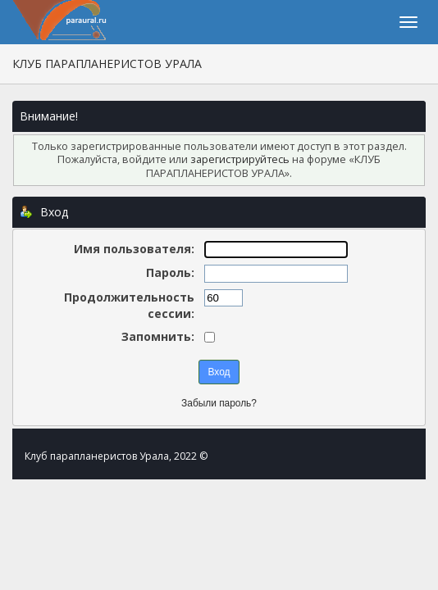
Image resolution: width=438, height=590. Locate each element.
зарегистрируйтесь (240, 159)
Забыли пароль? (219, 403)
